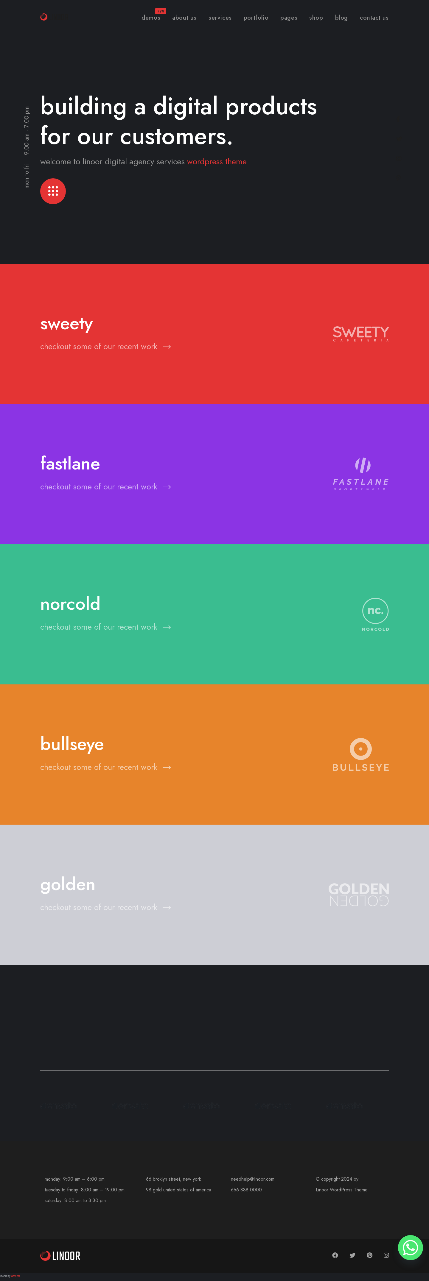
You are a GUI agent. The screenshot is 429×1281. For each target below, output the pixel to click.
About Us (184, 17)
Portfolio (256, 17)
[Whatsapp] (410, 1247)
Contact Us (374, 17)
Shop (316, 17)
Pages (288, 17)
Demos (151, 17)
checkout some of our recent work (106, 348)
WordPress (15, 1277)
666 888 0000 (246, 1191)
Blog (341, 17)
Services (220, 17)
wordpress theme (217, 161)
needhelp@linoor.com (252, 1180)
